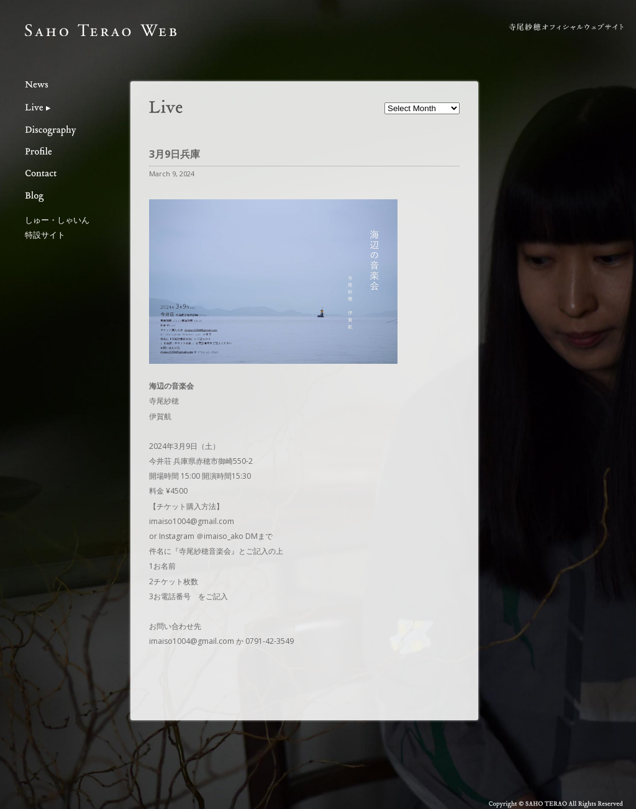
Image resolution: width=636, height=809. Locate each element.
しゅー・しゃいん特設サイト (57, 227)
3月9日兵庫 (174, 154)
